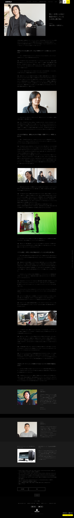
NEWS (56, 1)
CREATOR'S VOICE (42, 1)
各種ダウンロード (44, 503)
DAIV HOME (29, 1)
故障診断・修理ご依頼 (31, 503)
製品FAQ (38, 503)
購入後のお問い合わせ (22, 503)
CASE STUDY (50, 1)
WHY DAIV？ (35, 1)
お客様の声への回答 (52, 503)
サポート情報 (37, 501)
